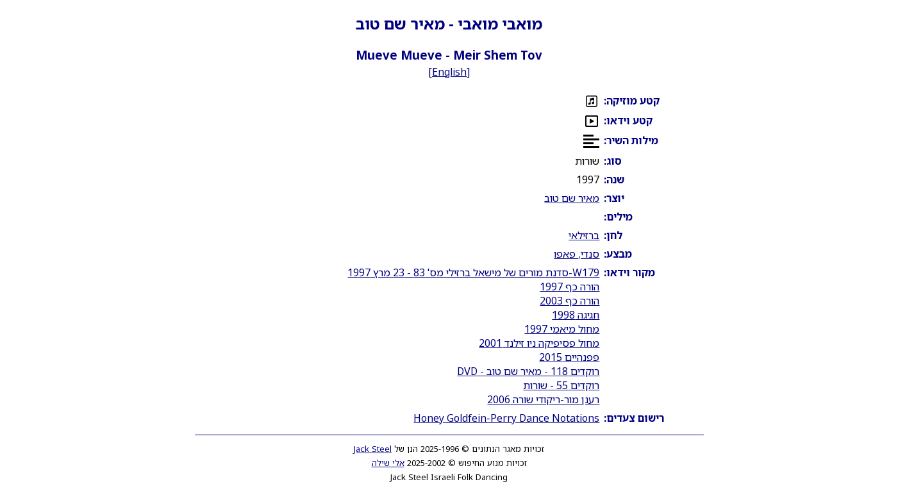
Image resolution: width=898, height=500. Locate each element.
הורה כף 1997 (569, 286)
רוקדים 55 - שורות (561, 385)
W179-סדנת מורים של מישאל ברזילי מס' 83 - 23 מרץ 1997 (473, 272)
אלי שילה (388, 463)
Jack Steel (373, 448)
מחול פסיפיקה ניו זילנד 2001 (539, 343)
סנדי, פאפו (576, 254)
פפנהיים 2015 (569, 357)
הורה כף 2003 (569, 301)
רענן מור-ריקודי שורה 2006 (543, 399)
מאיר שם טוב (571, 198)
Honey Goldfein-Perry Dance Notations (506, 418)
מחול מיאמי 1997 (561, 329)
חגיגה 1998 (575, 315)
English (449, 72)
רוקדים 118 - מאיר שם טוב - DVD (528, 371)
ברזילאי (584, 235)
